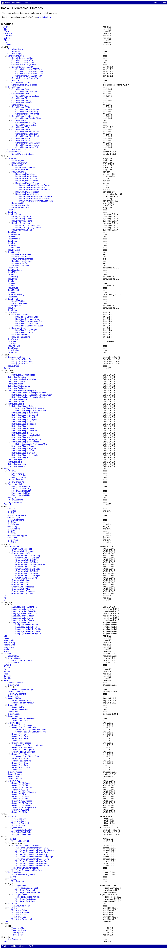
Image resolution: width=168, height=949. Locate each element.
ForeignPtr (8, 504)
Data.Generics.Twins (20, 265)
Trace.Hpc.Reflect (19, 930)
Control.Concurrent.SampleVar (24, 78)
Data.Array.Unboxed (20, 207)
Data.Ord (11, 292)
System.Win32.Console (21, 783)
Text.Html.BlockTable (20, 841)
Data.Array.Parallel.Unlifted (27, 194)
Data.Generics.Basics (21, 257)
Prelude (6, 667)
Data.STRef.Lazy (19, 301)
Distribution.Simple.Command (24, 415)
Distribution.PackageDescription (21, 390)
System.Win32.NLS (20, 799)
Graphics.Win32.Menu (21, 585)
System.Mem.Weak (20, 721)
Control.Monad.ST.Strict (25, 125)
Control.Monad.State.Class (27, 132)
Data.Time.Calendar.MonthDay (29, 321)
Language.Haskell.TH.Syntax (28, 634)
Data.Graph (12, 268)
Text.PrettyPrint (14, 872)
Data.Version (13, 350)
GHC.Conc (12, 513)
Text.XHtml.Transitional (21, 919)
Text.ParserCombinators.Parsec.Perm (32, 859)
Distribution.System (16, 460)
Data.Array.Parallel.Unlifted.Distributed (36, 196)
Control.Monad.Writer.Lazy (27, 145)
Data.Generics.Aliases (21, 254)
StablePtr (7, 676)
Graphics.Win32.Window (22, 593)
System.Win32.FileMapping (23, 792)
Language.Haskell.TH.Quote (27, 631)
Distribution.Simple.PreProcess (25, 442)
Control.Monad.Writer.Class (27, 143)
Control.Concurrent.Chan (22, 58)
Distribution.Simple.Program (23, 446)
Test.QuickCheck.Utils (21, 834)
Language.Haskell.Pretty (22, 618)
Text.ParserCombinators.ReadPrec (26, 870)
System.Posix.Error (19, 736)
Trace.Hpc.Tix (17, 933)
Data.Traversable (15, 339)
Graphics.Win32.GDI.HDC (26, 567)
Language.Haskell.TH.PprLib (28, 629)
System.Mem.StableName (23, 718)
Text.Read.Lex (17, 881)
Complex (7, 45)
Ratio (5, 674)
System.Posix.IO (18, 741)
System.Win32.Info (19, 794)
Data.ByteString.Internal (22, 221)
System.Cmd (13, 685)
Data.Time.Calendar (20, 315)
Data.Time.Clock (18, 328)
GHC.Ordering (13, 529)
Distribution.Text (14, 462)
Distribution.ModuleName (18, 386)
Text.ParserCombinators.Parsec (25, 846)
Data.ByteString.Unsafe (21, 230)
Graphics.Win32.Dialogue (22, 551)
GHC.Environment (15, 520)
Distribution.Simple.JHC (21, 433)
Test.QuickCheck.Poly (21, 832)
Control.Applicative (15, 49)
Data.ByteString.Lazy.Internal (28, 228)
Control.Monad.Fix (19, 98)
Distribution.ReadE (15, 402)
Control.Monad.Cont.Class (27, 91)
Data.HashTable (14, 270)
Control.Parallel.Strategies (23, 154)
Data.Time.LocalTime (20, 337)
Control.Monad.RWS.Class (27, 109)
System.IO (12, 705)
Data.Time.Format (19, 335)
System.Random (14, 774)
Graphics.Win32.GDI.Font (26, 562)
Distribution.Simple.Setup (22, 451)
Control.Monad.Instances (22, 103)
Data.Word (12, 352)
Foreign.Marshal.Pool (20, 493)
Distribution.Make (15, 384)
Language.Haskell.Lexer (22, 609)
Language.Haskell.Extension (24, 607)
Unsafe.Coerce (14, 939)
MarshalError (9, 645)
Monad (6, 651)
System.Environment (16, 694)
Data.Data (11, 236)
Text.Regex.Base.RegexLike (27, 892)
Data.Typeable (13, 346)
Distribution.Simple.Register (23, 448)
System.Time (13, 776)
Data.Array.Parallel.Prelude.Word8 (34, 190)
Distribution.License (16, 381)
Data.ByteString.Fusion (21, 219)
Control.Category (14, 54)
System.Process (14, 772)
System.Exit (12, 696)
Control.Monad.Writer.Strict (27, 147)
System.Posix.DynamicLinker (24, 727)
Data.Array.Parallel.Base (26, 176)
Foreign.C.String (18, 475)
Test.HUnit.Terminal (20, 823)
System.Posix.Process (21, 743)
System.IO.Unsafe (19, 709)
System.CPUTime (15, 683)
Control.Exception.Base (21, 83)
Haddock (17, 946)
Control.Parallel (14, 152)
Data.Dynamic (13, 239)
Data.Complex (13, 234)
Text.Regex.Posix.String (26, 899)
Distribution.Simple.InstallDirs (24, 431)
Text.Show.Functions (20, 906)
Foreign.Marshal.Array (21, 489)
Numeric (7, 665)
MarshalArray (9, 643)
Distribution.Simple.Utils (21, 457)
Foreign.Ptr (12, 497)
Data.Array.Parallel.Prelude (27, 183)
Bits (5, 29)
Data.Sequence (14, 306)
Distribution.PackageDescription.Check (28, 393)
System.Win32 (13, 781)
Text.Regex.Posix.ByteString (27, 897)
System (6, 680)
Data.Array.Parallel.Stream (27, 192)
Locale (6, 638)
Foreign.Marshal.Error (21, 491)
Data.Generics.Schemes (22, 261)
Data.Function (13, 250)
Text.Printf (11, 877)
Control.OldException (16, 149)
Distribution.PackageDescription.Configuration (31, 395)
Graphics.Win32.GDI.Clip (26, 560)
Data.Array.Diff (17, 161)
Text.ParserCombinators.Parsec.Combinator (34, 850)
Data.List (11, 283)
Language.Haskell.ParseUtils (24, 614)
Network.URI (13, 663)
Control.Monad (13, 87)
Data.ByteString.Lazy (20, 223)
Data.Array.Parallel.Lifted (26, 178)
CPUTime (7, 36)
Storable (7, 678)
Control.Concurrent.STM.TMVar (29, 74)
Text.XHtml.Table (18, 917)
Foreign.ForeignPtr (15, 482)
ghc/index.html (44, 17)
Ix (4, 600)
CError (6, 31)
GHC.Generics (13, 524)
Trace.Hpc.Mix (17, 928)
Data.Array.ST (17, 203)
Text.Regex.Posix (19, 895)
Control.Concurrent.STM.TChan (29, 71)
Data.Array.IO (17, 165)
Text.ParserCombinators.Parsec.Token (32, 866)
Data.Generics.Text (19, 263)
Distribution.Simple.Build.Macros (29, 408)
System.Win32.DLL (19, 785)
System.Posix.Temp (20, 759)
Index (163, 3)
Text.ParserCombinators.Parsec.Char (31, 848)
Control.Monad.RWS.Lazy (26, 112)
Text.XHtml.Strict (18, 915)
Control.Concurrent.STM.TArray (29, 69)
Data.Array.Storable (20, 205)
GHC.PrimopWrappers (17, 535)
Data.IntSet (12, 279)
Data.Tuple (12, 344)
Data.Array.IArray (19, 163)
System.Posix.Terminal (21, 761)
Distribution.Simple (15, 404)
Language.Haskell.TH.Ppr (26, 627)
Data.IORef (12, 272)
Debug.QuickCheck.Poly (22, 361)
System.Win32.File (19, 790)
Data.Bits (11, 210)
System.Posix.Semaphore (22, 750)
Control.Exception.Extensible (24, 85)
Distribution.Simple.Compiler (24, 417)
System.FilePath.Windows (23, 703)
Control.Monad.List (19, 105)
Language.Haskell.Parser (22, 616)
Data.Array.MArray (19, 170)
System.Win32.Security (21, 805)
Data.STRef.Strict (19, 303)
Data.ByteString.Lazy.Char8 (27, 225)
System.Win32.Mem (20, 796)
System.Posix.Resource (22, 747)
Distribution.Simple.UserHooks (24, 455)
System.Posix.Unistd (20, 767)
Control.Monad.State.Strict (27, 136)
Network (7, 654)
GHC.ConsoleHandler (17, 515)
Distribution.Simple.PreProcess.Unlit (31, 444)
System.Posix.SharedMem (23, 752)
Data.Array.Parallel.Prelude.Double (34, 185)
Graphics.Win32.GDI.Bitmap (27, 556)
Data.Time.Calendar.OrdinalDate (29, 323)
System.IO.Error (18, 707)
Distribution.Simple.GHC (22, 422)
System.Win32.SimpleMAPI (23, 808)
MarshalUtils (8, 647)
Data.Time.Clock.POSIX (26, 330)
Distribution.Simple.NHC (22, 437)
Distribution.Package (16, 388)
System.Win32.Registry (21, 803)
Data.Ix (10, 281)
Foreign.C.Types (18, 477)
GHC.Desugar (13, 518)
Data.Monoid (13, 290)
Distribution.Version (16, 466)
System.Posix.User (19, 770)
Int (4, 598)
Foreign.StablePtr (15, 500)
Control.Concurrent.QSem (22, 62)
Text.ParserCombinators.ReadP (25, 868)
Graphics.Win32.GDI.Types (27, 578)
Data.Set (11, 308)
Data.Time (12, 312)
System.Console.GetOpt (22, 689)
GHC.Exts (11, 522)
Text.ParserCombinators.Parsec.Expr (31, 854)
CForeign (7, 33)
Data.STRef (12, 299)
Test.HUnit (12, 817)
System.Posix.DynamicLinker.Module (31, 730)
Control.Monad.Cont (20, 89)
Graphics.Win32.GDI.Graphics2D (30, 564)
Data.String (12, 310)
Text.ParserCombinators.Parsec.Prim (31, 863)
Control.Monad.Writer (20, 141)
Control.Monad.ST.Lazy (25, 123)
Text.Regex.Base (18, 886)
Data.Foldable (13, 248)
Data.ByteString (14, 214)
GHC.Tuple (12, 538)
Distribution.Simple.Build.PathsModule (32, 410)
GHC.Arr (11, 509)
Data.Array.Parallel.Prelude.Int (32, 187)
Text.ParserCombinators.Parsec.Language (34, 857)
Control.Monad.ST (19, 120)
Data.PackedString (15, 294)
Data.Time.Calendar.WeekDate (29, 326)
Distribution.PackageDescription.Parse (28, 397)
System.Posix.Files (19, 738)
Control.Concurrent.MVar (22, 60)
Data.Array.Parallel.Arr (25, 174)
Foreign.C (11, 471)
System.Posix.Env (19, 734)
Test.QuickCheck (14, 828)
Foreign (6, 468)
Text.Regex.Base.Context (26, 888)
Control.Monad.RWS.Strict (27, 114)
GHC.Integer (13, 527)
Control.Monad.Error (20, 94)
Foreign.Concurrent (16, 480)
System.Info (12, 712)
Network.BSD (13, 656)
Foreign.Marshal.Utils (20, 495)
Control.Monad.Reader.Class (28, 118)
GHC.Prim (12, 533)
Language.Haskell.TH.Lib (26, 625)
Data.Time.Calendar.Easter (27, 317)
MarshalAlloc (9, 640)
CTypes (6, 40)
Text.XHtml (12, 908)
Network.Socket (14, 658)
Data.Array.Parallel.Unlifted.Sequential (36, 201)
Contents (156, 3)
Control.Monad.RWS (20, 107)
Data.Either (12, 241)
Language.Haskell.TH (21, 622)
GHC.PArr (11, 531)
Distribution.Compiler (16, 377)
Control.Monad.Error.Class (27, 96)
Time (5, 921)
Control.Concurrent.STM (22, 67)
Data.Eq (11, 243)
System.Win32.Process (21, 801)
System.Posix (13, 723)
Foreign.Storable (14, 502)
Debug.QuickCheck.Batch (22, 359)
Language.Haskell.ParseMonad (25, 611)
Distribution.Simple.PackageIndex (26, 439)
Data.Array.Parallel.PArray (26, 181)
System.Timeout (14, 779)
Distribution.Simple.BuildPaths (24, 413)
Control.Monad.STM (20, 127)
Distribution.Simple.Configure (24, 419)
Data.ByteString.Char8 (21, 216)
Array (5, 27)
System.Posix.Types (20, 765)
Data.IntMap (12, 277)
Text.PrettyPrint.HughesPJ (23, 875)
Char (5, 42)
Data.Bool (11, 212)
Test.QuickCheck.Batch (21, 830)
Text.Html (11, 839)
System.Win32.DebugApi (22, 788)
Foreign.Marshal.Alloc (21, 486)
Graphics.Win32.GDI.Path (26, 571)
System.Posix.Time (19, 763)
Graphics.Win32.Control (22, 549)
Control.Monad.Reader (21, 116)
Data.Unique (13, 348)
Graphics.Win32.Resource (23, 591)
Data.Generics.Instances (22, 259)
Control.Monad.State (20, 129)
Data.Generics (13, 252)
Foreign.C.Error (18, 473)
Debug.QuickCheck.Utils (22, 364)
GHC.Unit (11, 542)
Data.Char (12, 232)
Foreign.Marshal (14, 484)
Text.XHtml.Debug (19, 910)
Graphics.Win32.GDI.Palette (27, 569)
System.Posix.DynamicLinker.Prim (30, 732)
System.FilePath (14, 698)
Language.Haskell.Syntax (22, 620)
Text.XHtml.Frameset (20, 912)
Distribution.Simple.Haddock (23, 424)
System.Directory (15, 692)
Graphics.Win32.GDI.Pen (26, 573)
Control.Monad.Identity (21, 100)
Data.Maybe (12, 288)
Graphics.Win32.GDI (20, 553)
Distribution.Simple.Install (22, 428)
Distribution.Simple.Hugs (22, 426)
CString (6, 38)
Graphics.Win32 (14, 547)
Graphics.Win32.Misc (20, 589)
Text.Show (12, 904)
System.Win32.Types (20, 812)
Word (5, 941)
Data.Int (10, 274)
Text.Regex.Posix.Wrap (25, 901)
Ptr (4, 669)
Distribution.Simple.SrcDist (23, 453)
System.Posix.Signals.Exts (27, 756)
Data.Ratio (12, 297)
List (5, 636)
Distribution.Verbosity (16, 464)
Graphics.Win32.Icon (20, 580)
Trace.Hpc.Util (17, 935)
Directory (7, 368)
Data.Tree (11, 341)
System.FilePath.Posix (21, 701)
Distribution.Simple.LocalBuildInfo (26, 435)
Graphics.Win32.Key (20, 582)
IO (4, 596)
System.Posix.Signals (21, 754)
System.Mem (13, 716)
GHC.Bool (11, 511)
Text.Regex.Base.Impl (25, 890)
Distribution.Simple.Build (22, 406)
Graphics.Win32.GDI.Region (27, 576)
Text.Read (11, 879)
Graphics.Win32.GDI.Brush (27, 558)
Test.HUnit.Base (18, 819)
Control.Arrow (13, 51)
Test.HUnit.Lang (18, 821)
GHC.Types (12, 540)
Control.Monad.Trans (20, 138)
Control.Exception (15, 80)
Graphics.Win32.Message (22, 587)
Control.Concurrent (15, 56)
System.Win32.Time (20, 810)
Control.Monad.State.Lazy (26, 134)
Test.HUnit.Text (18, 825)
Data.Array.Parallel (19, 172)
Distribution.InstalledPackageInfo (21, 379)
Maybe (6, 649)
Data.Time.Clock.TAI (24, 332)
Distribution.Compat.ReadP (23, 375)
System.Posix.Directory (21, 725)
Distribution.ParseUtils (17, 399)
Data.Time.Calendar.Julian (27, 319)
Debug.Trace (13, 366)
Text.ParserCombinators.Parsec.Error (31, 852)
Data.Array (12, 158)
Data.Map (11, 286)
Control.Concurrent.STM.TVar (28, 76)
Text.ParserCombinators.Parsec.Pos (31, 861)
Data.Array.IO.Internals (25, 167)
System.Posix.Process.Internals (29, 745)
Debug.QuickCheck (16, 357)
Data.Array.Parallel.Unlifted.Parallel (34, 199)
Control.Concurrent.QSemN (23, 65)
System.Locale (13, 714)
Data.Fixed (12, 245)
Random (7, 672)
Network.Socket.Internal (22, 660)
